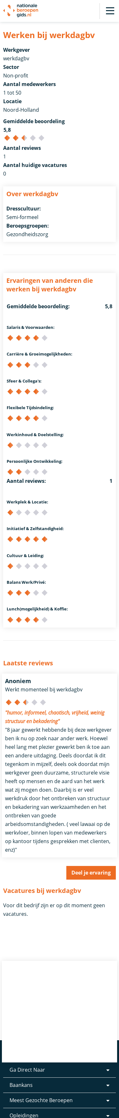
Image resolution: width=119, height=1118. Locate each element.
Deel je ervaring (91, 872)
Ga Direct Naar (27, 1069)
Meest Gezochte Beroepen (41, 1100)
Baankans (21, 1084)
